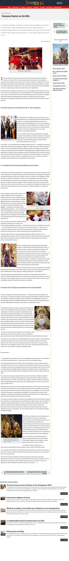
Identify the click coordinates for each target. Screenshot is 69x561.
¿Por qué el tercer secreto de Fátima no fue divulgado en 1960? (29, 485)
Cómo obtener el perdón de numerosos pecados (59, 89)
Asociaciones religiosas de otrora (18, 498)
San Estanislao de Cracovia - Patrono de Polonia (37, 472)
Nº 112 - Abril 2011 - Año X (59, 68)
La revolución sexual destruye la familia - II (14, 472)
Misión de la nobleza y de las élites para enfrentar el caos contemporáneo (33, 508)
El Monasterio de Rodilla (15, 531)
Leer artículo (64, 493)
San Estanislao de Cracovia (59, 86)
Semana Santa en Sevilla (59, 83)
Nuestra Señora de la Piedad (59, 76)
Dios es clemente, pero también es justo (60, 72)
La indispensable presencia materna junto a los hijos (25, 521)
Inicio (9, 7)
